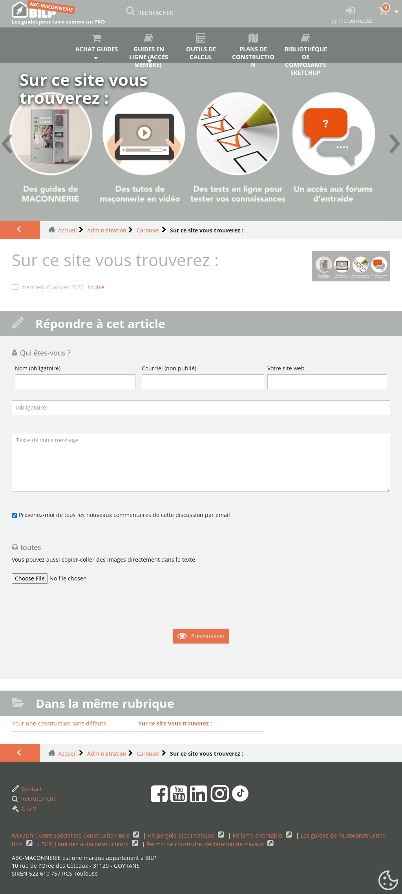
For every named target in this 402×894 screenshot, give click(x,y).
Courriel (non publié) (169, 368)
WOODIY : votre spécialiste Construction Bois (71, 835)
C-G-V (24, 808)
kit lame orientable (258, 835)
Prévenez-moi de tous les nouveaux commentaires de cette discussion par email (124, 515)
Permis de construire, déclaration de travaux (206, 844)
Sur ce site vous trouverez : (175, 723)
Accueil (67, 230)
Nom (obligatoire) (37, 368)
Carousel (148, 230)
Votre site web (286, 368)
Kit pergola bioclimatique (182, 835)
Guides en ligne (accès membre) (149, 48)
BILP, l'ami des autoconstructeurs (85, 844)
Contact (27, 788)
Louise (96, 287)
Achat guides (96, 43)
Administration (106, 230)
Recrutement (33, 798)
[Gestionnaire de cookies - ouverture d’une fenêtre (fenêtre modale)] (388, 880)
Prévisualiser (208, 636)
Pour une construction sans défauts (59, 723)
